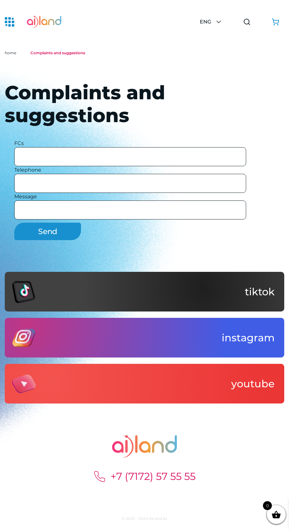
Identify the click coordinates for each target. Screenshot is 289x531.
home (10, 52)
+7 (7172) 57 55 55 (144, 476)
